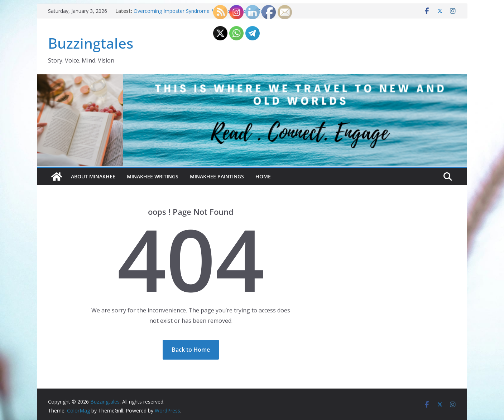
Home (263, 176)
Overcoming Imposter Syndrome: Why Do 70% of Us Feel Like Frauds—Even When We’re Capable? (200, 14)
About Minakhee (93, 176)
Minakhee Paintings (217, 176)
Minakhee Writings (152, 176)
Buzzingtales (90, 43)
